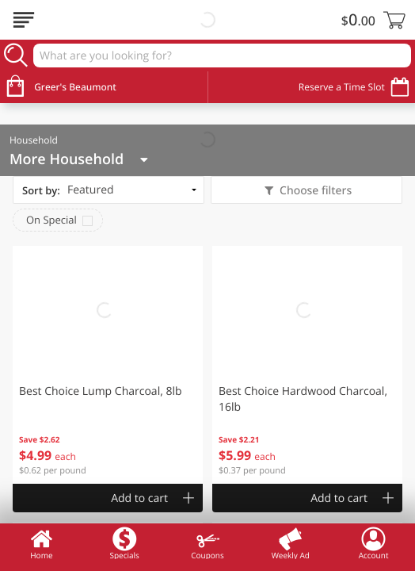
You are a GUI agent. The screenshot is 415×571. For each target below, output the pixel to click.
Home (41, 543)
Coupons (207, 543)
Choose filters (314, 190)
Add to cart (139, 498)
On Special (51, 220)
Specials (124, 543)
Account (374, 543)
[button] (108, 365)
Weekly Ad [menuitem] (291, 543)
